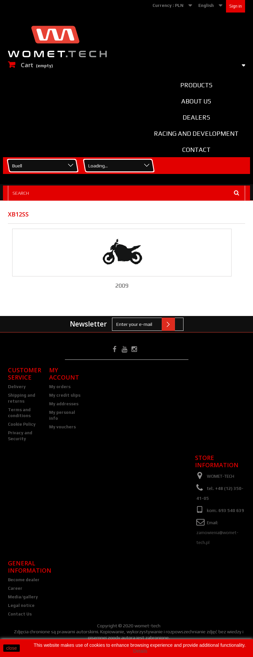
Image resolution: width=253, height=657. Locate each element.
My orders (59, 386)
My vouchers (62, 426)
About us (196, 101)
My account (64, 373)
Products (196, 85)
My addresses (63, 403)
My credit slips (64, 395)
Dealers (196, 117)
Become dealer (24, 579)
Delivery (17, 386)
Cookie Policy (22, 424)
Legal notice (21, 605)
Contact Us (20, 614)
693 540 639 (231, 510)
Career (15, 588)
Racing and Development (196, 133)
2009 (121, 285)
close (11, 648)
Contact (196, 149)
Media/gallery (23, 596)
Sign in (235, 6)
